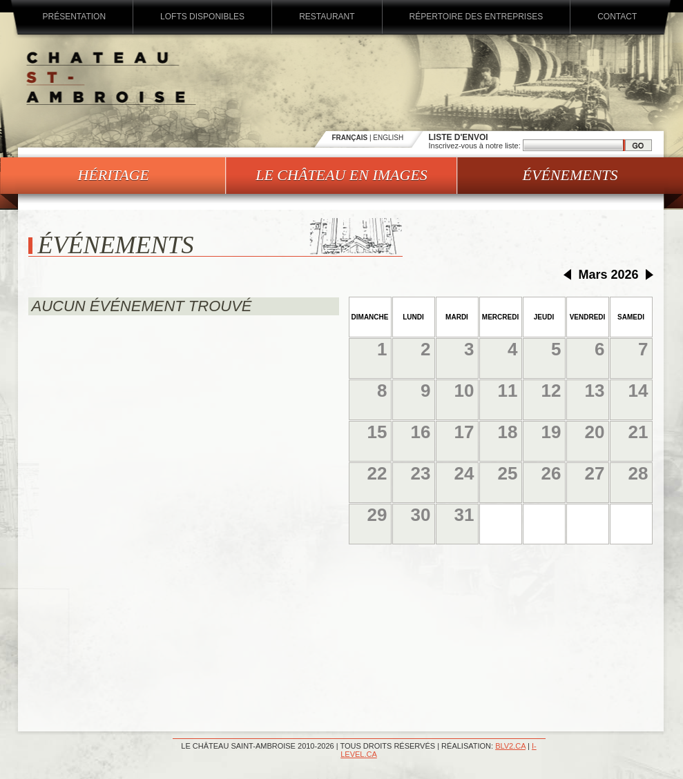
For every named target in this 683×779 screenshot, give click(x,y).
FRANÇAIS (350, 137)
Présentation (74, 16)
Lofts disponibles (202, 16)
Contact (617, 16)
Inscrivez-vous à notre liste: (476, 145)
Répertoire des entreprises (476, 16)
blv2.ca (510, 746)
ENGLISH (388, 137)
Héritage (113, 175)
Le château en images (341, 175)
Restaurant (326, 16)
